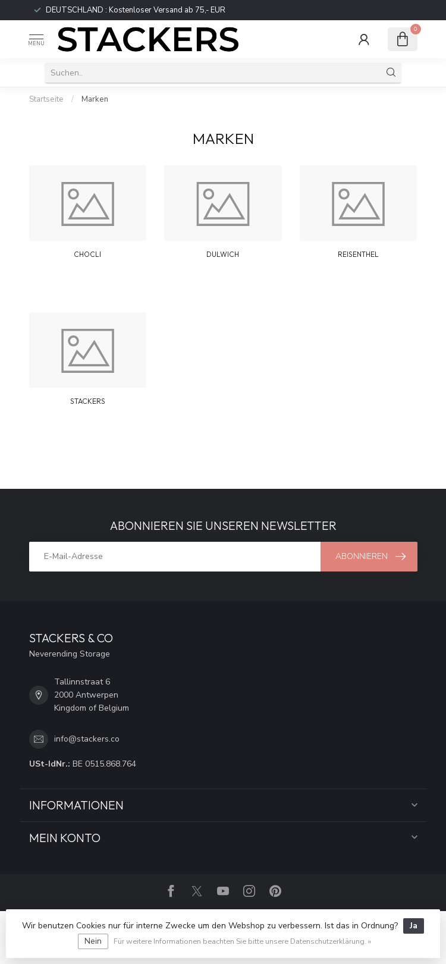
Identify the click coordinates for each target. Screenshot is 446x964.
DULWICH (222, 254)
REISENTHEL (358, 254)
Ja (413, 925)
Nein (93, 941)
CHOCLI (87, 254)
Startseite (46, 99)
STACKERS (87, 401)
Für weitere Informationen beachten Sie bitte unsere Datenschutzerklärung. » (242, 941)
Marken (94, 99)
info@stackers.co (87, 739)
